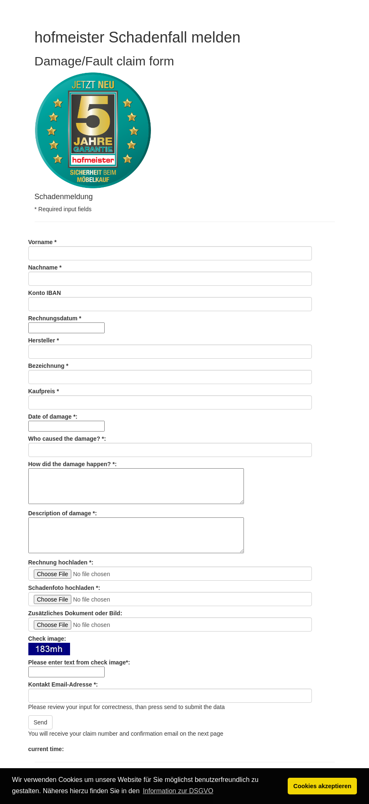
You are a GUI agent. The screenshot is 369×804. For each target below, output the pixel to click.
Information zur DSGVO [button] (178, 790)
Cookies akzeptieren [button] (322, 786)
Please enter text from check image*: (79, 662)
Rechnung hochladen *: (60, 562)
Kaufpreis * (43, 391)
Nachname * (45, 267)
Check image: (47, 638)
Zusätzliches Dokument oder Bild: (75, 613)
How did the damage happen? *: (72, 464)
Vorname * (42, 242)
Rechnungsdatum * (55, 318)
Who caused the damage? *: (67, 438)
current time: (46, 749)
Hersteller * (43, 340)
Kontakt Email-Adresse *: (63, 684)
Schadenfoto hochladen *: (64, 587)
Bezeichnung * (48, 365)
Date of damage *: (53, 416)
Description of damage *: (62, 513)
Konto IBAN (44, 293)
